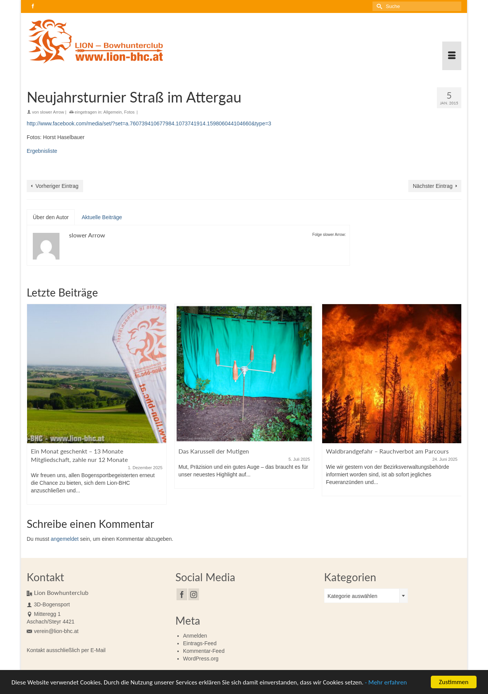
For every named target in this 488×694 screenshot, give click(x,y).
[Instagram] (193, 594)
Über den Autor (51, 217)
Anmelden (195, 636)
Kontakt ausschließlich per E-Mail (66, 650)
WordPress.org (200, 659)
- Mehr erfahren (386, 683)
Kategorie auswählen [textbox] (352, 596)
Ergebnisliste (42, 151)
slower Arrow (52, 112)
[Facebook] (182, 594)
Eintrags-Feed (200, 643)
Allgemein (112, 112)
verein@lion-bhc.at (53, 631)
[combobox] (366, 595)
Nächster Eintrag (433, 186)
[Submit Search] (378, 6)
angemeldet (65, 539)
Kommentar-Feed (204, 651)
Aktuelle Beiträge (102, 217)
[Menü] (451, 56)
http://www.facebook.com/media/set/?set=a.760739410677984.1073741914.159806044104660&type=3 (149, 123)
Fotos (129, 112)
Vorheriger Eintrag (57, 186)
